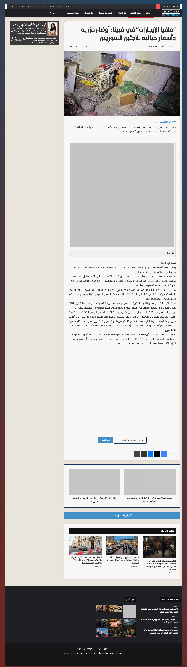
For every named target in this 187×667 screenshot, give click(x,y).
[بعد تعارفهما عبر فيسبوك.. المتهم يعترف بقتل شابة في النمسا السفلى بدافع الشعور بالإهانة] (129, 632)
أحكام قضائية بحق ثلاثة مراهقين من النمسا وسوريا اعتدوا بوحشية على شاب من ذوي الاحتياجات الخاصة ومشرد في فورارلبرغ (160, 565)
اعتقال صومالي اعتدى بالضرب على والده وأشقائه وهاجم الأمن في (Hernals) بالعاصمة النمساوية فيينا (86, 560)
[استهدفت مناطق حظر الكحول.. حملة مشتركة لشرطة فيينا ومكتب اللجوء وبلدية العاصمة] (122, 545)
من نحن (44, 6)
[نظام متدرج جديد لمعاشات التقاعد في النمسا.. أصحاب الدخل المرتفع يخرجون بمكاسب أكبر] (102, 632)
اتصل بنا (36, 6)
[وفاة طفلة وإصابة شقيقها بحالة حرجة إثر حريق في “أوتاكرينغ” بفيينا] (102, 608)
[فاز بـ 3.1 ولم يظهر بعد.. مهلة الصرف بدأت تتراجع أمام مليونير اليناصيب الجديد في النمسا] (115, 623)
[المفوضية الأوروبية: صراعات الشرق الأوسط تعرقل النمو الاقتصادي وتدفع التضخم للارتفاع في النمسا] (129, 623)
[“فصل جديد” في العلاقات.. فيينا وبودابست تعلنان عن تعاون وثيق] (129, 611)
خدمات (13, 6)
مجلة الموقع (136, 13)
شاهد (148, 13)
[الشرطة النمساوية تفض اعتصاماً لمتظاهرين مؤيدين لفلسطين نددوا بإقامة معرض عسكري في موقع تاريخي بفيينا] (102, 623)
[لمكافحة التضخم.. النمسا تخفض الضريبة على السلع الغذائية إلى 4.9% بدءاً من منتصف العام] (115, 608)
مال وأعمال (88, 13)
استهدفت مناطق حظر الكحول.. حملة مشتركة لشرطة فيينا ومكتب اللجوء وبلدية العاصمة (122, 560)
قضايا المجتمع (73, 13)
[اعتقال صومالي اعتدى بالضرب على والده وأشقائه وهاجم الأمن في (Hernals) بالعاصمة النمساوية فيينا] (85, 545)
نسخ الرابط (105, 440)
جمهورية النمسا (105, 13)
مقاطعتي (122, 13)
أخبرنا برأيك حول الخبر (122, 516)
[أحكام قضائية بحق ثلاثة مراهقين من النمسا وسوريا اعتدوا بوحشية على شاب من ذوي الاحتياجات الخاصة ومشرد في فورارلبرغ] (159, 547)
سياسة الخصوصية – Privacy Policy (62, 6)
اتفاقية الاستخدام (24, 6)
